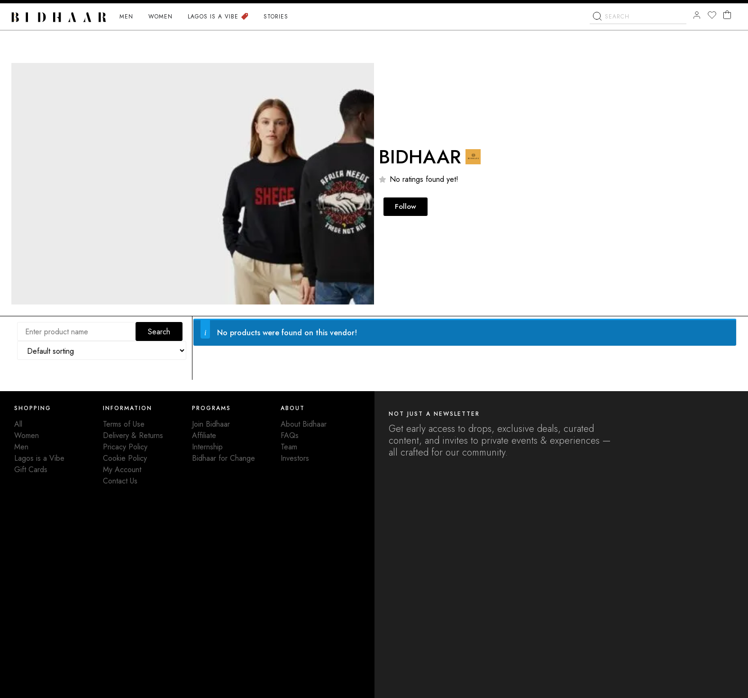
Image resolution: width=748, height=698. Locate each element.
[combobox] (638, 18)
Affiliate (204, 435)
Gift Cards (30, 469)
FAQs (290, 435)
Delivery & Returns (133, 435)
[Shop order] (101, 350)
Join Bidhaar (211, 424)
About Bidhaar (304, 424)
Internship (207, 446)
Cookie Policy (125, 458)
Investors (295, 458)
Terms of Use (124, 424)
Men (21, 446)
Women (26, 435)
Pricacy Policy (125, 446)
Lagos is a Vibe (39, 458)
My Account (122, 469)
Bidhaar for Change (223, 458)
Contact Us (120, 480)
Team (289, 446)
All (18, 424)
